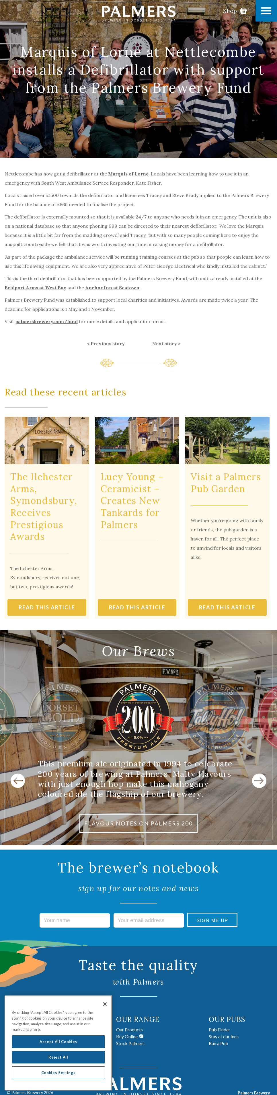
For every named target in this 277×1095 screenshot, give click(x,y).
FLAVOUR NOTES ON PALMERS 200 (138, 823)
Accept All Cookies (58, 1045)
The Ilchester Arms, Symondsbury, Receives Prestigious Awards (43, 506)
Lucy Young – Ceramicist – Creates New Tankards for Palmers (132, 500)
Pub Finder (219, 1029)
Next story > (166, 343)
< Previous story (106, 343)
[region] (58, 1047)
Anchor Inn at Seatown (112, 287)
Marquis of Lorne (128, 174)
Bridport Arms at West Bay (35, 287)
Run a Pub (218, 1043)
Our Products (129, 1029)
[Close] (105, 1008)
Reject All (58, 1061)
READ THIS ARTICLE (47, 607)
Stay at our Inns (224, 1036)
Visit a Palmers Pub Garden (226, 483)
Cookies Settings (58, 1076)
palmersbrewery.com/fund (46, 321)
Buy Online (129, 1036)
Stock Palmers (130, 1043)
